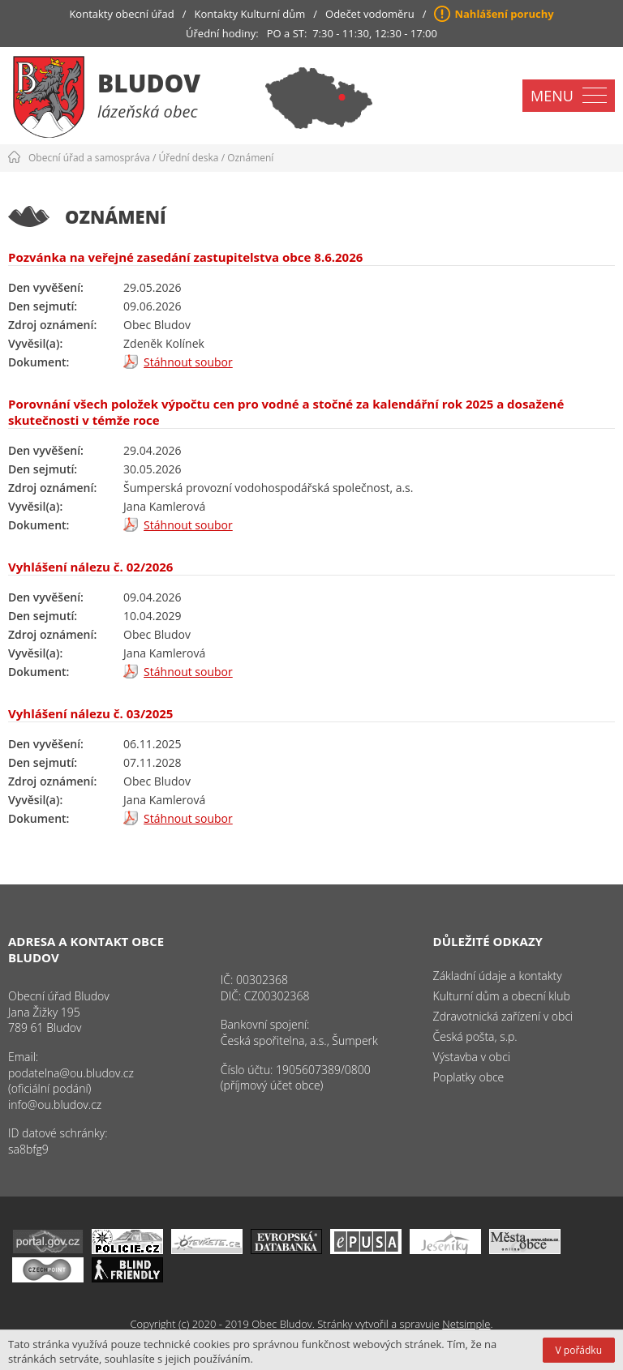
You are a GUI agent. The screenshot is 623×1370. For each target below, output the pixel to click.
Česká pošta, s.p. (475, 1036)
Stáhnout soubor (188, 362)
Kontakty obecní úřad (121, 13)
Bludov (148, 83)
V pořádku (579, 1350)
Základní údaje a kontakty (497, 975)
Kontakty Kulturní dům (250, 13)
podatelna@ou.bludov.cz (71, 1073)
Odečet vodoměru (370, 13)
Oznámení (250, 158)
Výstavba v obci (471, 1056)
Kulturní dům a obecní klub (501, 996)
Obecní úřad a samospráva (89, 158)
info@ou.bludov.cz (54, 1104)
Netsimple (466, 1323)
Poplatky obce (469, 1077)
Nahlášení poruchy (503, 13)
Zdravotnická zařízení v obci (503, 1016)
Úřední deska (189, 158)
